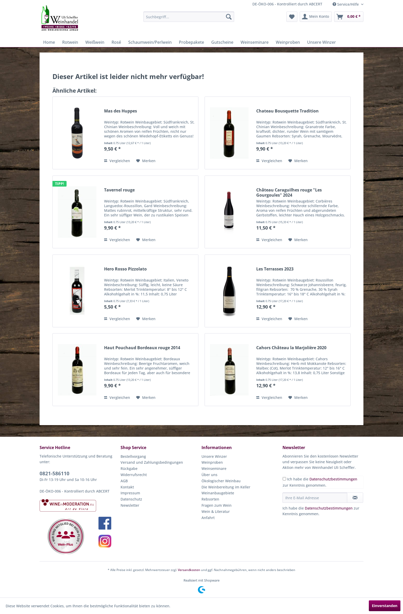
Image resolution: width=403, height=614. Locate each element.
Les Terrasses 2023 (275, 269)
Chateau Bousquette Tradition (287, 111)
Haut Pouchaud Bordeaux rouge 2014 (142, 347)
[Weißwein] (95, 42)
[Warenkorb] (348, 17)
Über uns (209, 474)
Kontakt (127, 487)
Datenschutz (131, 499)
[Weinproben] (288, 42)
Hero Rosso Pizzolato (125, 269)
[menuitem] (188, 17)
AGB (124, 480)
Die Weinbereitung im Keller (226, 487)
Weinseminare (214, 468)
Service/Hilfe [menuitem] (346, 4)
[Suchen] (228, 17)
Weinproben (212, 462)
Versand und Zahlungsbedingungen (152, 462)
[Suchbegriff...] (188, 17)
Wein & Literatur (216, 511)
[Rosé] (116, 42)
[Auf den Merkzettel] (145, 161)
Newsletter (130, 505)
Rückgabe (129, 468)
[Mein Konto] (316, 17)
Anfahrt (208, 517)
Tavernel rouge (119, 190)
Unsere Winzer (214, 456)
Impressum (130, 492)
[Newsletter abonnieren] (355, 498)
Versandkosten (189, 570)
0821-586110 (54, 473)
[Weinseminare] (254, 42)
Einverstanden (384, 605)
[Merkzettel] (291, 17)
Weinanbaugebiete (218, 492)
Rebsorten (210, 499)
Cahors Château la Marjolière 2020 (291, 347)
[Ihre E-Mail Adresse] (314, 498)
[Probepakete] (191, 42)
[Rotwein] (70, 42)
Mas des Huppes (120, 111)
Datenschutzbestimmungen (333, 479)
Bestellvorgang (133, 456)
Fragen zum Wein (217, 505)
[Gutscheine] (222, 42)
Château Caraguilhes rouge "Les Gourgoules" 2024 (289, 192)
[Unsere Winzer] (322, 42)
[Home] (49, 42)
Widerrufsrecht (134, 474)
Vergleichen (117, 160)
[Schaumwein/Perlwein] (150, 42)
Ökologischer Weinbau (221, 480)
